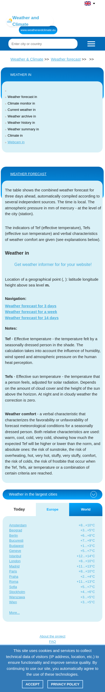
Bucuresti (16, 540)
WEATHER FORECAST (28, 174)
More (13, 613)
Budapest (16, 546)
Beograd (15, 530)
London (14, 561)
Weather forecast (66, 59)
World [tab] (86, 509)
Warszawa (17, 597)
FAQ (52, 642)
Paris (13, 571)
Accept (33, 684)
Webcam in (16, 142)
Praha (13, 577)
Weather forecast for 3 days (30, 306)
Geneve (15, 551)
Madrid (14, 566)
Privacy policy (65, 684)
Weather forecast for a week (31, 311)
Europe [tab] (52, 509)
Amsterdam (17, 525)
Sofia (13, 587)
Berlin (13, 535)
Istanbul (15, 556)
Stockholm (17, 592)
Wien (13, 602)
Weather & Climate (26, 59)
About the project (52, 636)
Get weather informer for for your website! (53, 264)
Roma (13, 582)
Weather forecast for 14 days (32, 317)
